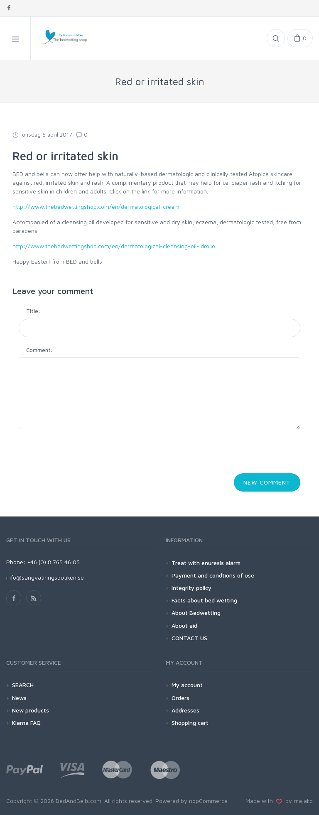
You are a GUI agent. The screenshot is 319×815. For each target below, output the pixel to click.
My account (187, 684)
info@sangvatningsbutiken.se (45, 577)
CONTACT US (189, 637)
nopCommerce (208, 800)
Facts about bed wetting (204, 600)
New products (30, 710)
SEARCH (23, 684)
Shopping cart (190, 722)
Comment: (39, 350)
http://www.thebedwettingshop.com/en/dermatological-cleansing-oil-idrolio (113, 246)
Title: (33, 311)
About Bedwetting (196, 612)
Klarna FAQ (26, 722)
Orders (180, 697)
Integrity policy (191, 587)
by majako (297, 800)
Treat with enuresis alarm (206, 562)
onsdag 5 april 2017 (42, 134)
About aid (184, 625)
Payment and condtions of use (213, 575)
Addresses (185, 710)
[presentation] (82, 454)
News (19, 697)
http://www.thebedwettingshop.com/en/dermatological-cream (95, 206)
